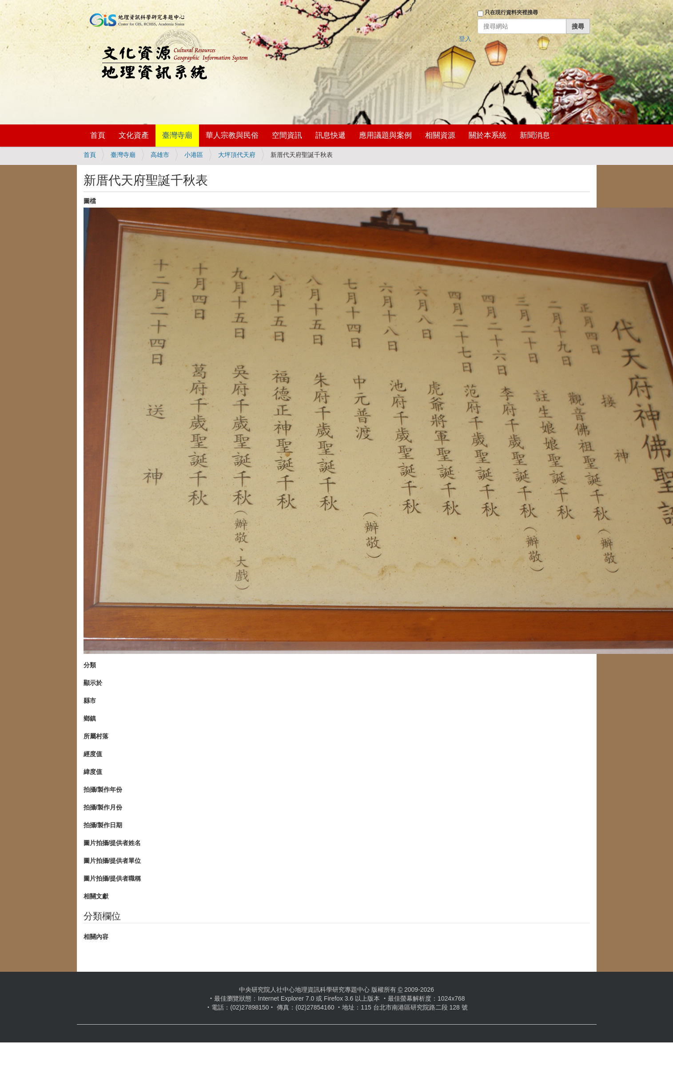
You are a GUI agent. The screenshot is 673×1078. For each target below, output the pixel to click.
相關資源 (440, 135)
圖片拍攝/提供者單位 (112, 860)
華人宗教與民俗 (232, 135)
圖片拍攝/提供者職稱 (112, 878)
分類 (90, 665)
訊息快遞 (330, 135)
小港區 (193, 154)
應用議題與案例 (385, 135)
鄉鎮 (90, 718)
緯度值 (93, 771)
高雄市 (160, 154)
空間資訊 (287, 135)
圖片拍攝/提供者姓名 (112, 842)
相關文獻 (96, 896)
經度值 (93, 753)
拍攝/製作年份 (103, 789)
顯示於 (93, 682)
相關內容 (96, 936)
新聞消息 (535, 135)
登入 (465, 38)
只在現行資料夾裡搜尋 (511, 12)
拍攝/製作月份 (103, 807)
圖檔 (90, 200)
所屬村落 (96, 736)
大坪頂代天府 (236, 154)
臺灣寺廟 (177, 135)
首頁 (97, 135)
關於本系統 (487, 135)
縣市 (90, 700)
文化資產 (134, 135)
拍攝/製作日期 (103, 825)
